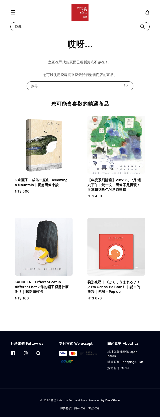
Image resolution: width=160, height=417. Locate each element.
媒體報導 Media (118, 368)
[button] (12, 12)
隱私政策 (80, 408)
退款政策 (94, 408)
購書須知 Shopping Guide (125, 362)
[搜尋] (142, 26)
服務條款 (66, 408)
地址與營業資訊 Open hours (122, 354)
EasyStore (112, 400)
